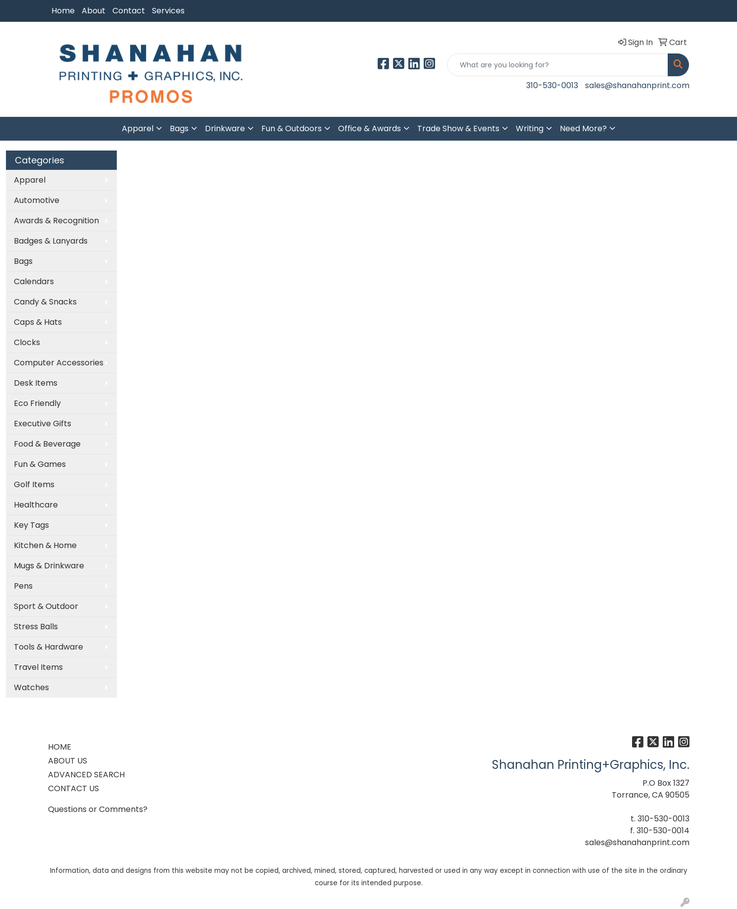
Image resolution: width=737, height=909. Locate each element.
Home (63, 10)
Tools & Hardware (48, 647)
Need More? (583, 128)
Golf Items (34, 484)
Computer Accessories (58, 362)
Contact (128, 10)
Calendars (34, 281)
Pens (23, 586)
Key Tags (31, 525)
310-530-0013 (552, 85)
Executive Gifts (42, 423)
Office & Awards (369, 128)
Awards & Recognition (56, 220)
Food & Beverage (47, 444)
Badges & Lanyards (51, 241)
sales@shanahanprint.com (637, 85)
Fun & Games (40, 464)
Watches (31, 687)
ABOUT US (67, 760)
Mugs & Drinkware (49, 565)
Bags (179, 128)
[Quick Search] (557, 64)
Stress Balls (36, 626)
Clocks (27, 342)
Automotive (36, 200)
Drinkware (225, 128)
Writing (529, 128)
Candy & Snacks (45, 301)
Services (168, 10)
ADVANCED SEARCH (86, 774)
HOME (59, 747)
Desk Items (35, 383)
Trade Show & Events (458, 128)
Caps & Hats (38, 322)
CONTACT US (73, 788)
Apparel (137, 128)
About (93, 10)
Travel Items (38, 667)
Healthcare (36, 504)
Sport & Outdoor (46, 606)
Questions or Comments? (97, 809)
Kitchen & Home (45, 545)
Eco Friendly (37, 403)
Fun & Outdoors (291, 128)
